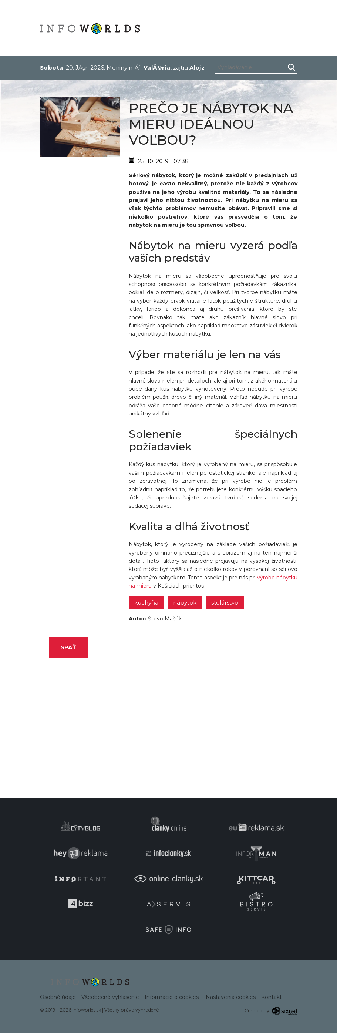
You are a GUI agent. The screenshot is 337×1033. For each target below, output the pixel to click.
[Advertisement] (80, 267)
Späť (68, 647)
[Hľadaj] (291, 67)
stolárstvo (224, 602)
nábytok (184, 602)
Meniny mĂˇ (139, 67)
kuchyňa (146, 602)
